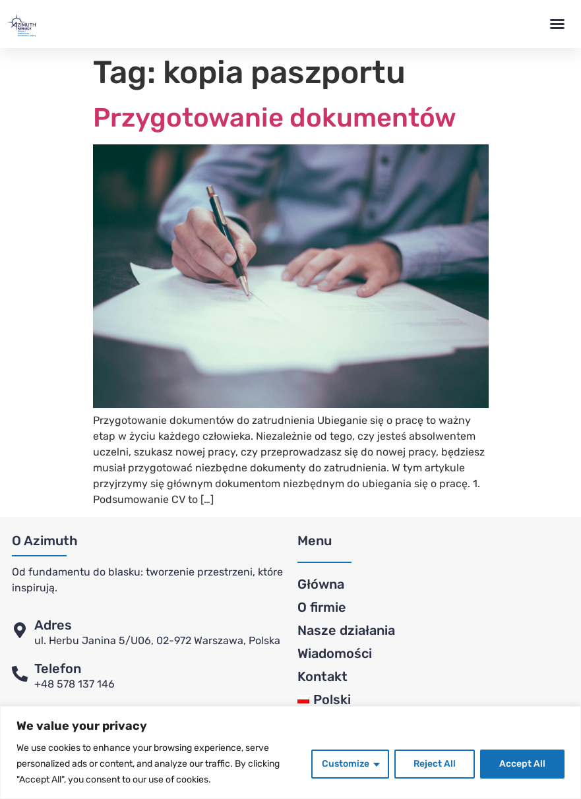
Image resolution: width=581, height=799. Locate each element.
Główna (320, 584)
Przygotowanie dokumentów (274, 117)
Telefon (57, 668)
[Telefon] (20, 674)
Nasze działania (346, 630)
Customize (345, 763)
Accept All (522, 763)
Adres (53, 625)
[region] (290, 752)
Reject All (434, 763)
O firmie (321, 607)
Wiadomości (334, 653)
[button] (557, 24)
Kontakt (322, 676)
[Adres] (20, 630)
